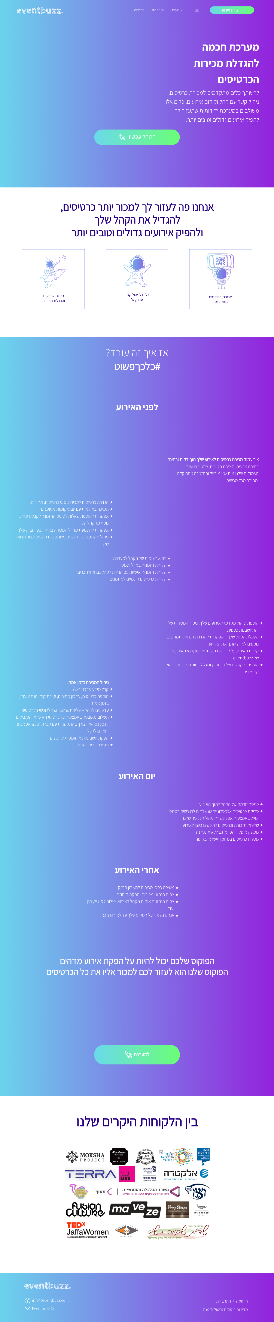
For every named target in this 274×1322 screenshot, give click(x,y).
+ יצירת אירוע (232, 10)
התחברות (158, 9)
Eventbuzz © (39, 1308)
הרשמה (139, 9)
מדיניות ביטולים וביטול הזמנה (225, 1309)
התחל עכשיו (137, 137)
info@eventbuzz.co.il (46, 1300)
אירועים (177, 9)
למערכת (137, 1055)
